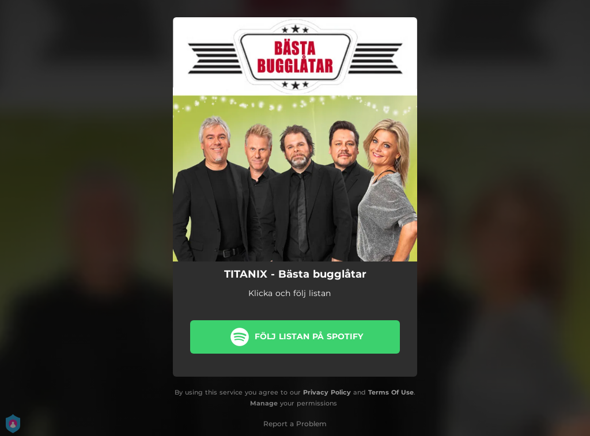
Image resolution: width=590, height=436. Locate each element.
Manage (264, 403)
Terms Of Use (391, 392)
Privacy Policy (327, 392)
